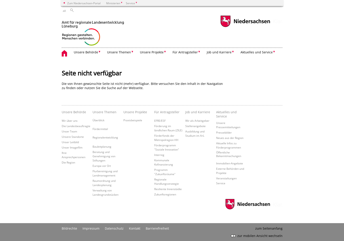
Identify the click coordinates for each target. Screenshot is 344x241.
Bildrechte (69, 228)
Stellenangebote (195, 126)
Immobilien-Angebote (229, 163)
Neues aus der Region (229, 138)
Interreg (159, 155)
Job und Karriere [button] (219, 52)
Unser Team (69, 131)
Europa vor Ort (102, 166)
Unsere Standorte (73, 136)
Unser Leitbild (70, 142)
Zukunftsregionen (165, 194)
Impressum (90, 228)
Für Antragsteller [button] (185, 52)
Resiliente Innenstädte (168, 189)
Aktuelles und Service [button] (257, 52)
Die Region (68, 162)
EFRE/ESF (160, 120)
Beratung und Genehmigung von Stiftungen (104, 156)
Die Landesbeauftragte (76, 126)
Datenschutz (114, 228)
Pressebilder (224, 132)
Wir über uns (70, 120)
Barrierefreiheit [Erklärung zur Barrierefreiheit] (157, 228)
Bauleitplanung (102, 146)
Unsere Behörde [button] (86, 52)
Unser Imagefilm (72, 147)
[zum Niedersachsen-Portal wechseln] (245, 26)
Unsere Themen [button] (119, 52)
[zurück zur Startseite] (93, 31)
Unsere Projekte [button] (152, 52)
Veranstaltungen (226, 178)
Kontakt (134, 228)
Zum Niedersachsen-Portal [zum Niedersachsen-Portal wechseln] (84, 3)
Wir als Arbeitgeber (197, 120)
